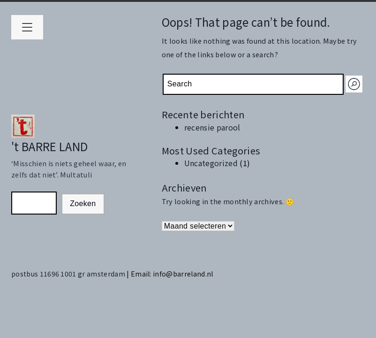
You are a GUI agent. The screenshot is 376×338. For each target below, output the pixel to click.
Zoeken (83, 203)
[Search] (354, 84)
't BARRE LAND (49, 146)
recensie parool (212, 127)
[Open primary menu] (27, 27)
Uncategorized (211, 163)
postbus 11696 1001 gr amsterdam (69, 273)
